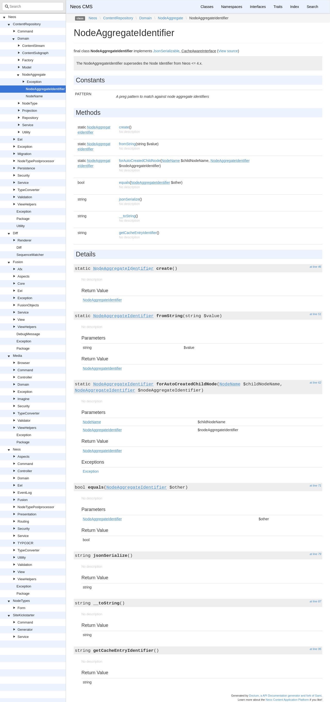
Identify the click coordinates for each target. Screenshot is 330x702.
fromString (127, 144)
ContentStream (33, 46)
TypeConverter (28, 190)
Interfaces (258, 7)
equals (124, 182)
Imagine (23, 399)
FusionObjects (28, 305)
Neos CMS (81, 6)
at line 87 (315, 601)
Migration (24, 154)
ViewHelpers (27, 204)
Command (25, 31)
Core (21, 283)
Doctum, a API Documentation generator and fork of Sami (285, 695)
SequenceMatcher (30, 255)
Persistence (26, 168)
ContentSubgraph (35, 53)
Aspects (23, 276)
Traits (278, 7)
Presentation (27, 514)
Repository (30, 118)
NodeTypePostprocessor (36, 161)
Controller (25, 377)
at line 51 (315, 314)
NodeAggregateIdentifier (45, 89)
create (124, 127)
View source (228, 51)
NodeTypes (21, 601)
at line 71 (315, 485)
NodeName (34, 96)
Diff (15, 233)
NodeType (29, 103)
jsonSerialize (129, 199)
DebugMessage (28, 334)
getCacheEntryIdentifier (138, 233)
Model (26, 67)
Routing (23, 521)
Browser (24, 363)
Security (24, 175)
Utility (26, 132)
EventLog (25, 493)
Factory (27, 60)
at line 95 (315, 649)
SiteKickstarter (24, 615)
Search (312, 7)
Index (294, 7)
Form (21, 608)
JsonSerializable (166, 51)
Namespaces (231, 7)
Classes (207, 7)
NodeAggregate (34, 74)
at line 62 (315, 382)
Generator (25, 629)
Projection (29, 110)
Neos (12, 17)
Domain (23, 38)
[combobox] (33, 6)
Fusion (18, 262)
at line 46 (315, 266)
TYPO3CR (25, 543)
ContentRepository (27, 24)
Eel (20, 139)
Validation (25, 197)
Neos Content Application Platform (287, 699)
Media (17, 356)
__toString (127, 216)
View (21, 320)
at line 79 (315, 554)
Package (23, 219)
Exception (34, 82)
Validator (24, 420)
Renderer (24, 240)
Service (27, 125)
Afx (20, 269)
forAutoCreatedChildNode (139, 161)
